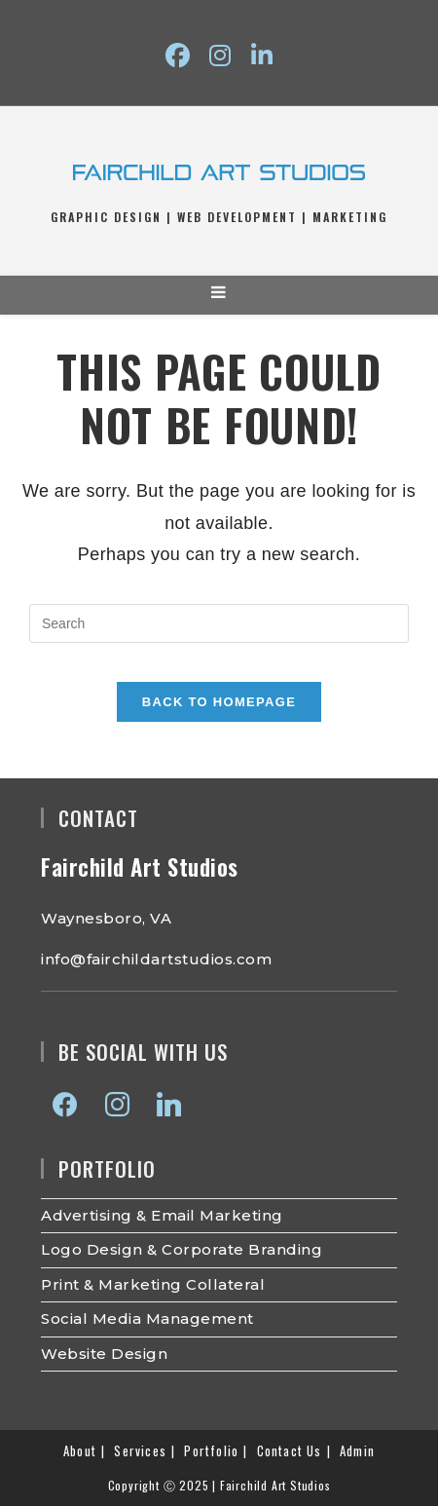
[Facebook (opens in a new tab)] (178, 56)
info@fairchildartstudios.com (156, 959)
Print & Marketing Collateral (153, 1284)
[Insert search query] (219, 623)
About (79, 1450)
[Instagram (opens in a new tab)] (220, 56)
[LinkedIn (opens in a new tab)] (261, 56)
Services (140, 1450)
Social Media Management (147, 1318)
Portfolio (211, 1450)
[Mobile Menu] (219, 294)
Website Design (104, 1353)
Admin (357, 1450)
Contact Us (289, 1450)
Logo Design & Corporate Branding (181, 1249)
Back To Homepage (219, 702)
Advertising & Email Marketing (162, 1215)
